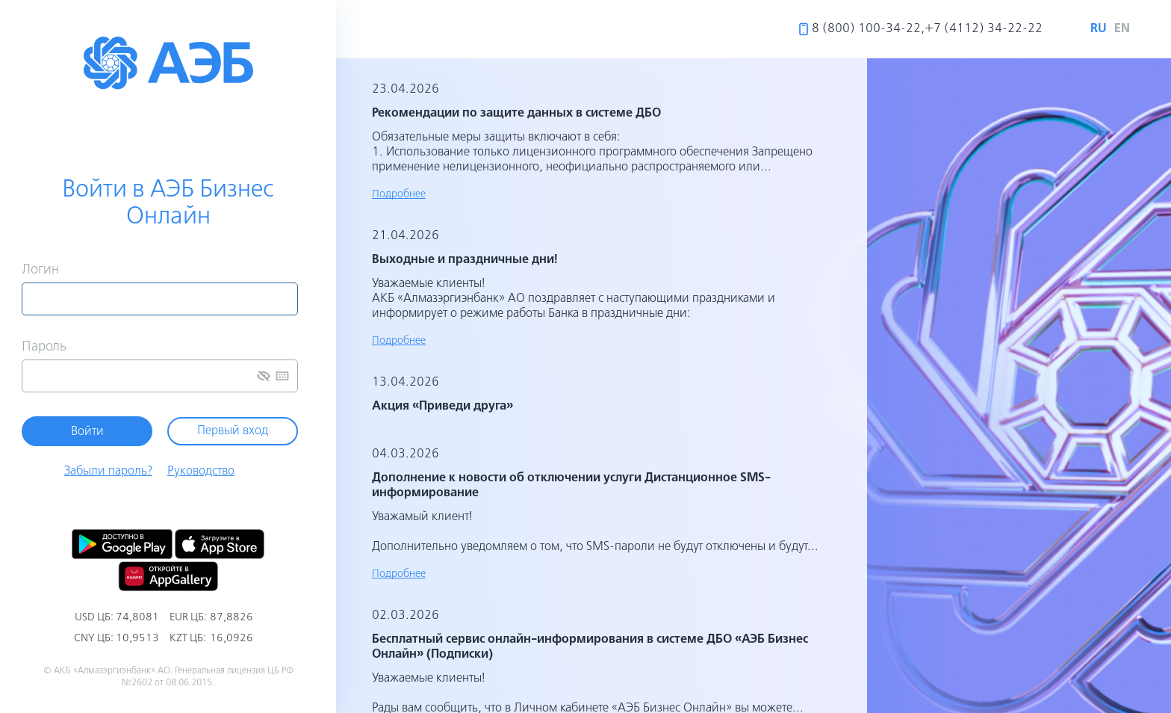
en (1122, 28)
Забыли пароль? (108, 472)
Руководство (200, 472)
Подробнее (399, 194)
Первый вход (232, 431)
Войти (87, 432)
